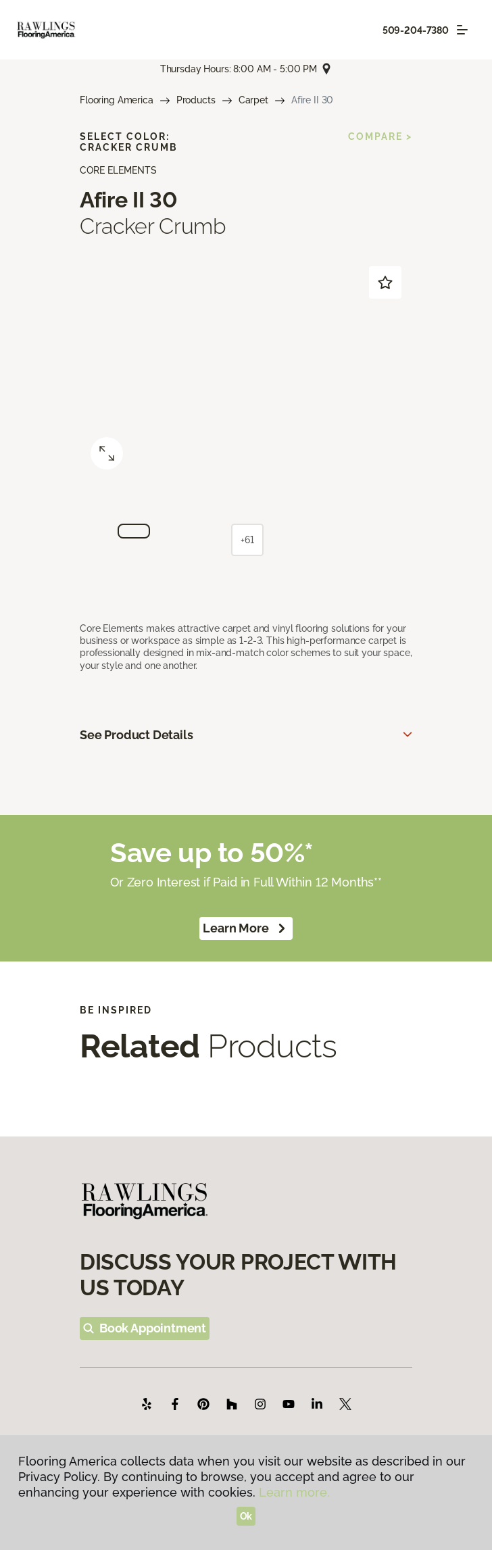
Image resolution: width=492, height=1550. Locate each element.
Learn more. (294, 1492)
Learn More (246, 928)
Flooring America (116, 100)
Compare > (380, 136)
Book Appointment (144, 1328)
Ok (246, 1516)
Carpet (253, 100)
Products (196, 100)
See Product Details (136, 735)
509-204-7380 (416, 30)
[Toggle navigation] (462, 29)
